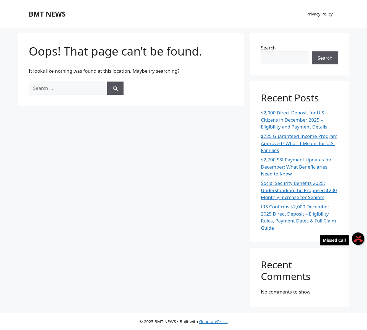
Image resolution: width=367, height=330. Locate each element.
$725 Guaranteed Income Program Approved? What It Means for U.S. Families (299, 143)
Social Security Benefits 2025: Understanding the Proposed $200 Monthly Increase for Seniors (299, 190)
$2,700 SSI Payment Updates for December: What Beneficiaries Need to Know (296, 166)
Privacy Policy (319, 14)
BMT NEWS (47, 14)
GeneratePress (213, 321)
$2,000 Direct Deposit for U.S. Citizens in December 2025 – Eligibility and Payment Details (294, 119)
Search (268, 47)
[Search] (115, 88)
